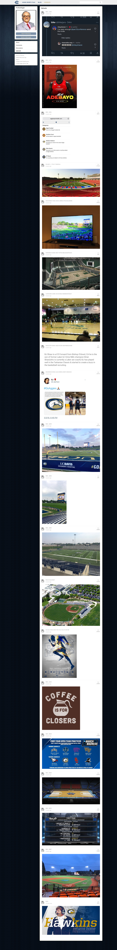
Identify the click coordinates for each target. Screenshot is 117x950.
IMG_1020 (49, 682)
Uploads (18, 51)
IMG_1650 (49, 528)
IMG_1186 (49, 11)
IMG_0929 (49, 734)
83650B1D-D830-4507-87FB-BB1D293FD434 (59, 253)
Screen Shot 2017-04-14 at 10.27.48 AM (57, 630)
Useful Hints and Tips (21, 57)
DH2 (47, 901)
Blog (40, 2)
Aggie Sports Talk (28, 2)
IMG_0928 (49, 773)
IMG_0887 (49, 849)
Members (47, 2)
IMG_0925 (49, 808)
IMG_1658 (49, 476)
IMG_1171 (49, 60)
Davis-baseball (50, 580)
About (17, 42)
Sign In (17, 59)
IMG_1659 (49, 424)
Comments (19, 45)
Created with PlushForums (22, 61)
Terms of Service (20, 55)
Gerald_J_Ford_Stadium (53, 164)
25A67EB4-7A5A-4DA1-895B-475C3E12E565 (59, 201)
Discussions (19, 48)
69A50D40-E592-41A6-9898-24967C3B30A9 (58, 372)
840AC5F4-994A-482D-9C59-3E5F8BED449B (59, 345)
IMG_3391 (49, 112)
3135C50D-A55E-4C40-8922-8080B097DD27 (59, 294)
